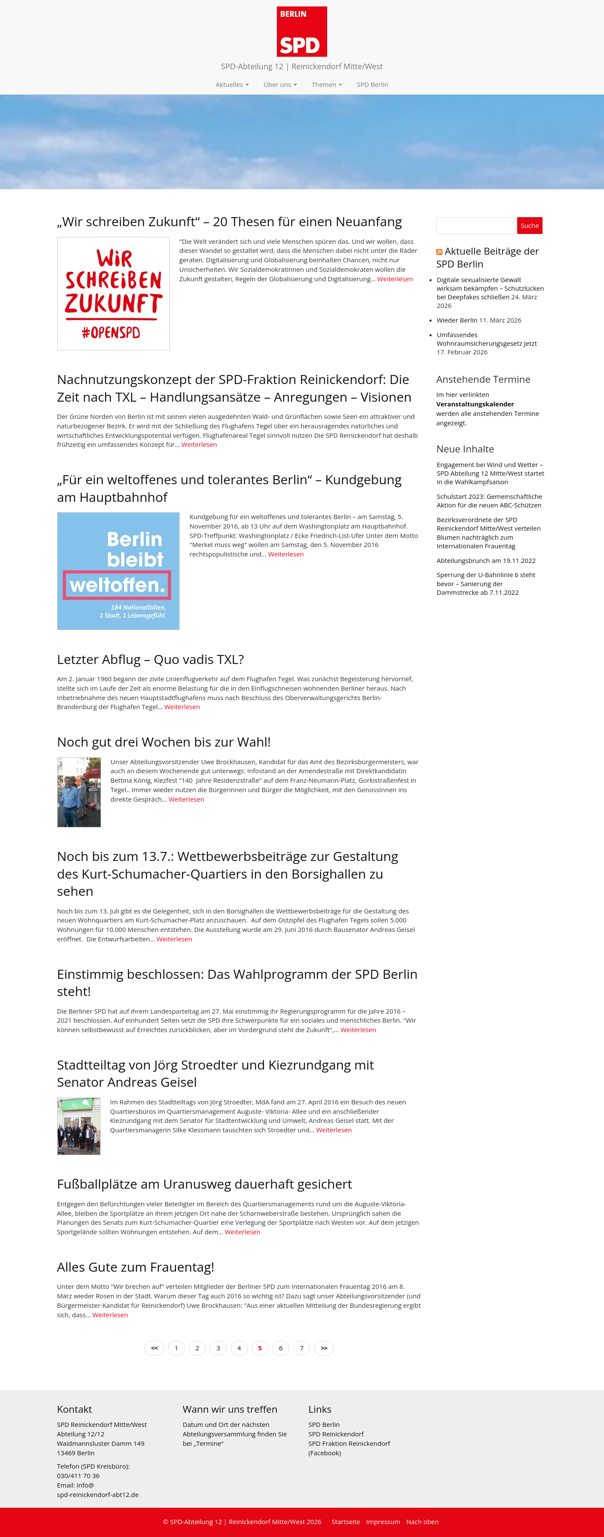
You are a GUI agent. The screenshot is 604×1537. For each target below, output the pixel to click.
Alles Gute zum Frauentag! (136, 1267)
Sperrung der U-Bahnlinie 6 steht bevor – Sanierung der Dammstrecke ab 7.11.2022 (486, 583)
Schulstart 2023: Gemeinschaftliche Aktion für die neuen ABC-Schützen (489, 500)
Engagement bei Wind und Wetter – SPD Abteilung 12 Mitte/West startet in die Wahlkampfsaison (490, 473)
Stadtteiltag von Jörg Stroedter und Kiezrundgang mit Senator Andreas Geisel (215, 1073)
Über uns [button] (280, 84)
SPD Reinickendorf (336, 1433)
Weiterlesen (395, 278)
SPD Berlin (372, 84)
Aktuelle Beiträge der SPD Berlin (487, 257)
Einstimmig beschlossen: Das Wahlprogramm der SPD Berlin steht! (237, 982)
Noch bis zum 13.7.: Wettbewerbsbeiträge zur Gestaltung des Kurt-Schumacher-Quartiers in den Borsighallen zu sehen (228, 873)
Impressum (383, 1521)
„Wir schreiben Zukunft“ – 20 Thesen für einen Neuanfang (229, 221)
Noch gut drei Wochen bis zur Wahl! (164, 741)
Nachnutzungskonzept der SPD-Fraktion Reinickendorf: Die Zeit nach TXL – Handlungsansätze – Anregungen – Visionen (234, 388)
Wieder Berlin (457, 320)
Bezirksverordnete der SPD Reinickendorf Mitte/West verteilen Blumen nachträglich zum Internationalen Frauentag (489, 532)
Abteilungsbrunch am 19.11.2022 (486, 560)
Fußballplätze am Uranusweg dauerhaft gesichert (205, 1184)
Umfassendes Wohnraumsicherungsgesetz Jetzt (487, 338)
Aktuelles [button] (232, 84)
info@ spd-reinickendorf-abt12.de (98, 1490)
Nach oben (422, 1521)
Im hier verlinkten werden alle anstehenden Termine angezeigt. (487, 408)
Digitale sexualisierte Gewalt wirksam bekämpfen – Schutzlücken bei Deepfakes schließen (490, 288)
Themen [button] (327, 84)
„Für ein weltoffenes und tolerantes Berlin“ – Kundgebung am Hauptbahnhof (229, 488)
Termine (208, 1443)
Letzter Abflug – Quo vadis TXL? (150, 659)
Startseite (345, 1521)
